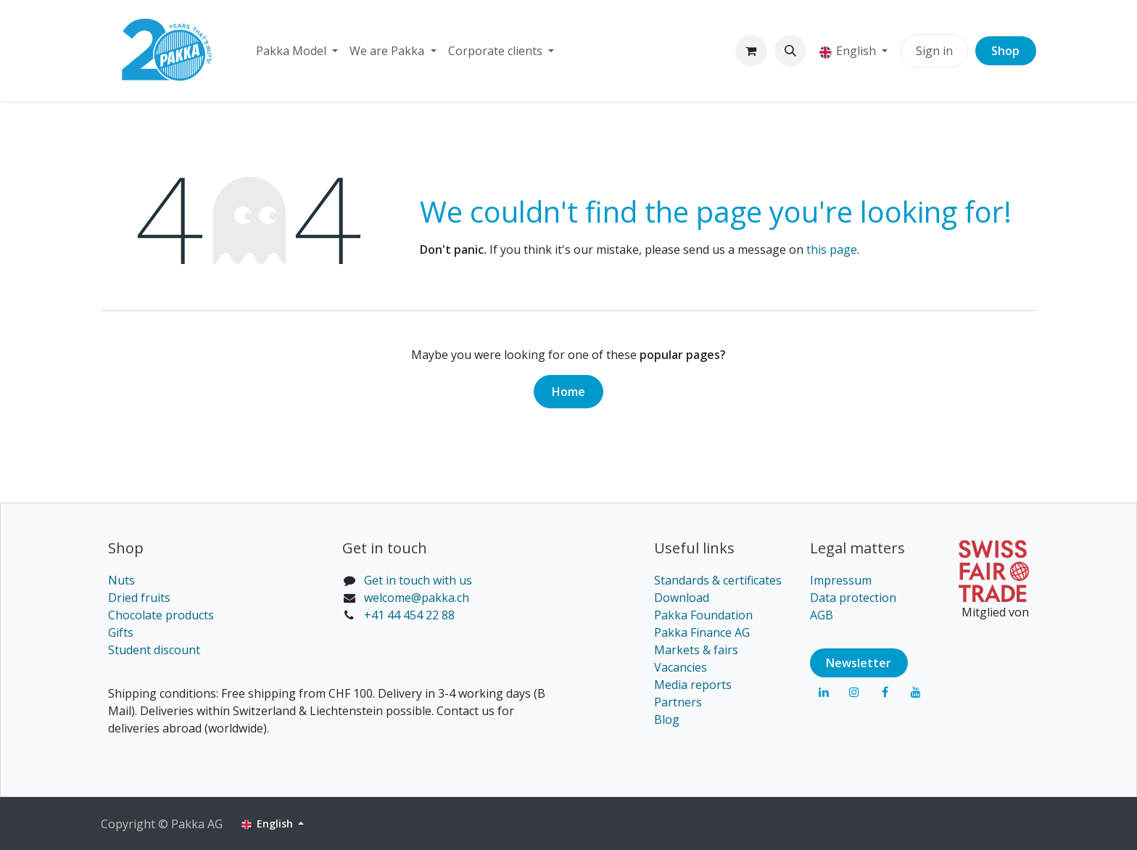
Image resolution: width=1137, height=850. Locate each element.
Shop (1005, 51)
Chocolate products (161, 615)
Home (568, 392)
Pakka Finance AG (702, 632)
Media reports (693, 685)
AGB (821, 615)
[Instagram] (854, 691)
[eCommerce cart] (751, 51)
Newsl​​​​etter (858, 663)
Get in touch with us (418, 580)
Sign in (934, 51)
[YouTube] (915, 691)
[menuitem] (297, 50)
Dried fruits (139, 598)
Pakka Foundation (703, 615)
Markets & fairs (696, 650)
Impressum (841, 580)
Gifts (120, 632)
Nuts (121, 580)
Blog (666, 719)
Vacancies (680, 667)
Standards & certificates (718, 580)
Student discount (154, 650)
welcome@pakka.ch (416, 598)
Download (681, 598)
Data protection (853, 598)
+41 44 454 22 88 (409, 615)
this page (831, 249)
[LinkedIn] (823, 691)
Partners (678, 702)
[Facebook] (884, 691)
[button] (790, 51)
